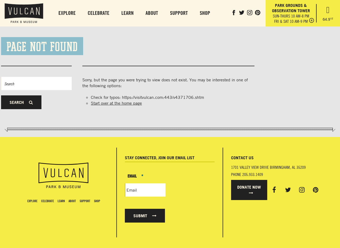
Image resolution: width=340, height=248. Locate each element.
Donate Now (249, 189)
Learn (127, 13)
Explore (67, 13)
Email (135, 176)
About (152, 13)
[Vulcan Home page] (63, 175)
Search (21, 102)
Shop (205, 13)
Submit (144, 215)
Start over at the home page (116, 103)
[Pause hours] (311, 21)
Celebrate (98, 13)
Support (179, 13)
